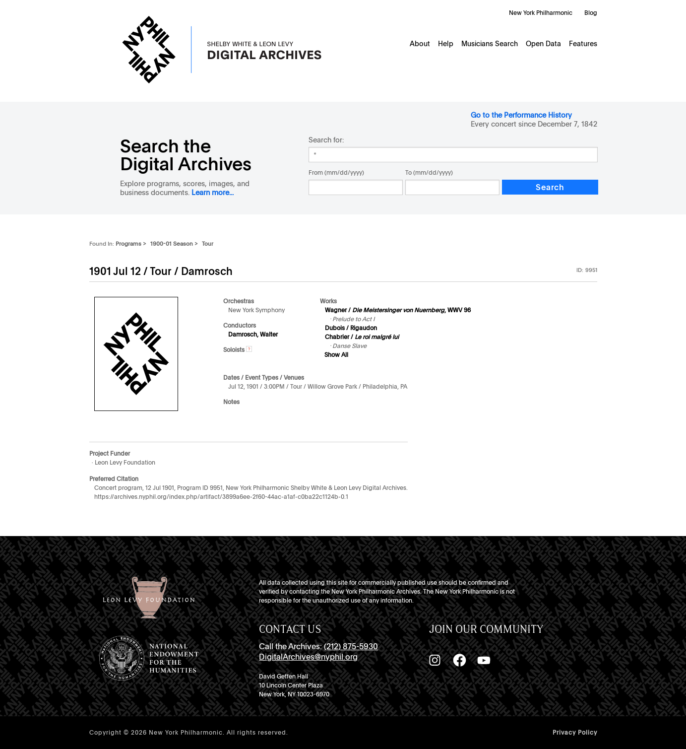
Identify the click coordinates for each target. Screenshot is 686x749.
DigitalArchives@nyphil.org (308, 657)
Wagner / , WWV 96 (398, 310)
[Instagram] (434, 660)
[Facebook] (459, 660)
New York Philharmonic (540, 12)
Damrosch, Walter (253, 334)
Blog (590, 12)
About (420, 44)
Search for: (326, 140)
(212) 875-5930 (351, 646)
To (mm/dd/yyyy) (429, 172)
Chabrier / (362, 337)
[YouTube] (484, 660)
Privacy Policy (575, 732)
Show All (336, 354)
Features (583, 44)
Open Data (543, 44)
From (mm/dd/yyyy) (336, 172)
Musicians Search (489, 44)
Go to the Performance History (521, 115)
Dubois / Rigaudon (351, 328)
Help (445, 44)
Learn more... (212, 192)
